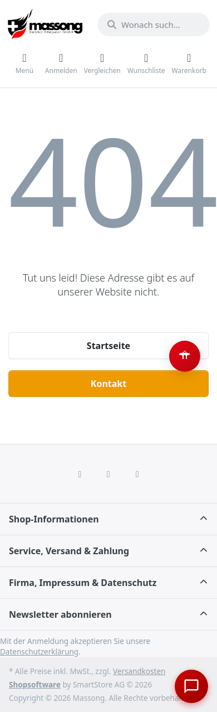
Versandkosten (139, 671)
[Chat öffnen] (191, 686)
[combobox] (153, 24)
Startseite (108, 346)
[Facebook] (80, 474)
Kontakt (108, 383)
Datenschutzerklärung (39, 652)
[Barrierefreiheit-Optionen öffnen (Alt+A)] (184, 356)
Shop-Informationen (54, 519)
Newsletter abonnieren (60, 614)
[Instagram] (108, 474)
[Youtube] (137, 474)
